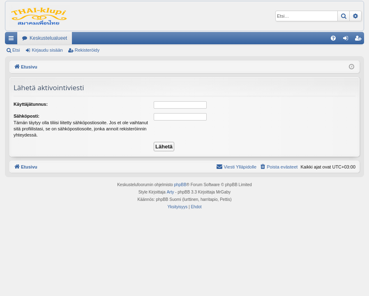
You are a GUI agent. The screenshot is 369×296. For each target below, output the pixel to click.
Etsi (16, 50)
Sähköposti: (26, 116)
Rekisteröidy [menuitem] (359, 39)
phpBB (180, 184)
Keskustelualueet (48, 38)
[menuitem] (333, 38)
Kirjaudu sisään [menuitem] (347, 39)
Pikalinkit (12, 39)
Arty (170, 192)
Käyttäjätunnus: (31, 104)
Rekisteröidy (87, 50)
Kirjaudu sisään (47, 50)
